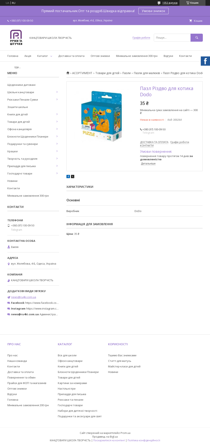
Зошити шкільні (17, 107)
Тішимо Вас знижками (122, 355)
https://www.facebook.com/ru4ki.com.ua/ (50, 303)
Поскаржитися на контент (109, 440)
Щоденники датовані (21, 85)
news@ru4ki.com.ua (23, 297)
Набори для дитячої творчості (77, 411)
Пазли (126, 73)
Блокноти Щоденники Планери (27, 136)
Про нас (12, 355)
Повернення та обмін (21, 377)
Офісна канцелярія (19, 129)
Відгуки (168, 56)
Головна (12, 56)
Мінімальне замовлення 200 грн (28, 405)
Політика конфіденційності (144, 440)
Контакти (185, 56)
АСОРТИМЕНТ (82, 73)
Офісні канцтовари (70, 361)
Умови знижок (153, 11)
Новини (12, 181)
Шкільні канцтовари (20, 92)
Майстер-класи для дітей (124, 366)
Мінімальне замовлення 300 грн (137, 56)
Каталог (42, 56)
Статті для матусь (119, 361)
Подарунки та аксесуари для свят (80, 416)
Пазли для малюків (147, 73)
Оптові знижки (100, 56)
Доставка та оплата (71, 56)
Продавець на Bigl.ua (105, 436)
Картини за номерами (72, 383)
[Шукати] (197, 38)
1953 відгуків (169, 3)
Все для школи (67, 355)
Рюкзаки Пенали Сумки (22, 99)
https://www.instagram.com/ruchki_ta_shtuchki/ (55, 308)
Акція (27, 56)
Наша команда (17, 361)
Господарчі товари (19, 173)
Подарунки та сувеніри (22, 144)
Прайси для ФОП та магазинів (26, 383)
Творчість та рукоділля (22, 159)
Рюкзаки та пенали (70, 399)
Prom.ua (125, 433)
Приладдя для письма (21, 166)
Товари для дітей (107, 73)
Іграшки (12, 151)
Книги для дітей (17, 114)
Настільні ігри (66, 388)
